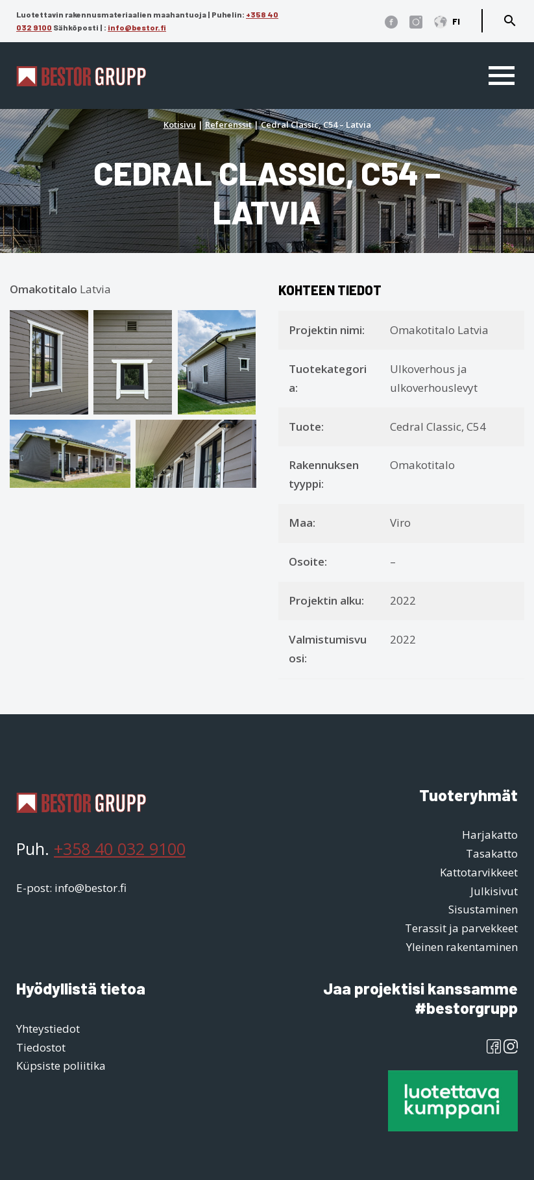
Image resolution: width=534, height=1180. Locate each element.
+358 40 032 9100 (120, 848)
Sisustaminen (483, 909)
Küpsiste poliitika (61, 1065)
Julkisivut (494, 891)
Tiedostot (41, 1047)
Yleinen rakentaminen (462, 946)
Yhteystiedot (48, 1028)
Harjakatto (490, 834)
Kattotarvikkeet (479, 872)
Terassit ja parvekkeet (461, 928)
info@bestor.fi (137, 27)
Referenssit (228, 124)
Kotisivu (180, 124)
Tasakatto (492, 853)
